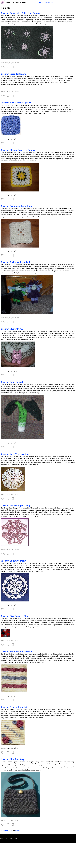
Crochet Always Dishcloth (14, 706)
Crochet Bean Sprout (12, 381)
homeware (18, 696)
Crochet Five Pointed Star (14, 615)
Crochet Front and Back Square (17, 205)
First (2, 831)
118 (5, 831)
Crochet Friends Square (13, 73)
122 (16, 831)
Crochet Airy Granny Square (16, 102)
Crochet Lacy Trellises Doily (16, 453)
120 (11, 831)
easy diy (11, 63)
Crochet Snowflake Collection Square (20, 13)
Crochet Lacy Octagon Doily (15, 505)
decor (17, 63)
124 (22, 831)
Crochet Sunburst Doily (13, 560)
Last (25, 831)
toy (16, 371)
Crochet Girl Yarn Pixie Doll (16, 262)
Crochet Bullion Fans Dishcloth (17, 651)
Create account (49, 2)
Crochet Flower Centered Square (18, 149)
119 (8, 831)
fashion (17, 820)
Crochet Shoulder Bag (12, 759)
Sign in (41, 2)
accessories (4, 63)
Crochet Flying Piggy (12, 328)
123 (19, 831)
